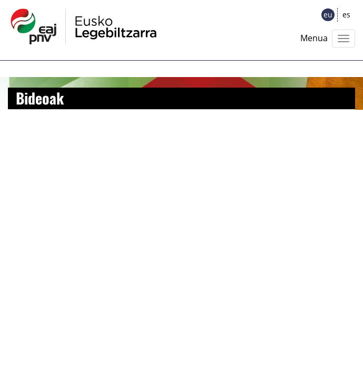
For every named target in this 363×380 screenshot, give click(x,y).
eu (327, 15)
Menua (314, 38)
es (346, 15)
